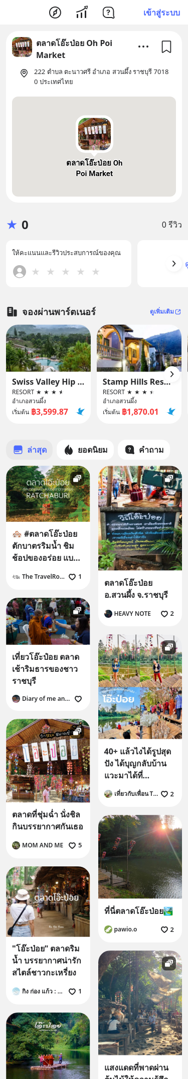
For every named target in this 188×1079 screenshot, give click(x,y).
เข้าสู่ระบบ (161, 12)
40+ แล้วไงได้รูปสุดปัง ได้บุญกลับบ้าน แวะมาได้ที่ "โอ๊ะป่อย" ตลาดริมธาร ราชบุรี (138, 763)
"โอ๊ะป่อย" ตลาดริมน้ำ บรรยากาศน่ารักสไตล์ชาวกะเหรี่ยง (46, 960)
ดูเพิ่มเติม (166, 311)
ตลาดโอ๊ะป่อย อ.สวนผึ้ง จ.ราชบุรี (136, 588)
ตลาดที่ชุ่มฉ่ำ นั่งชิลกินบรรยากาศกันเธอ (47, 820)
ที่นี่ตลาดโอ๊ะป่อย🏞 (138, 910)
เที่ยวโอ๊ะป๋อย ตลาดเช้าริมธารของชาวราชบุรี (45, 668)
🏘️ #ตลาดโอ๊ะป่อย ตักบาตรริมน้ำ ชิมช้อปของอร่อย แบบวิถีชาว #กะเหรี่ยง (45, 546)
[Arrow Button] (174, 264)
